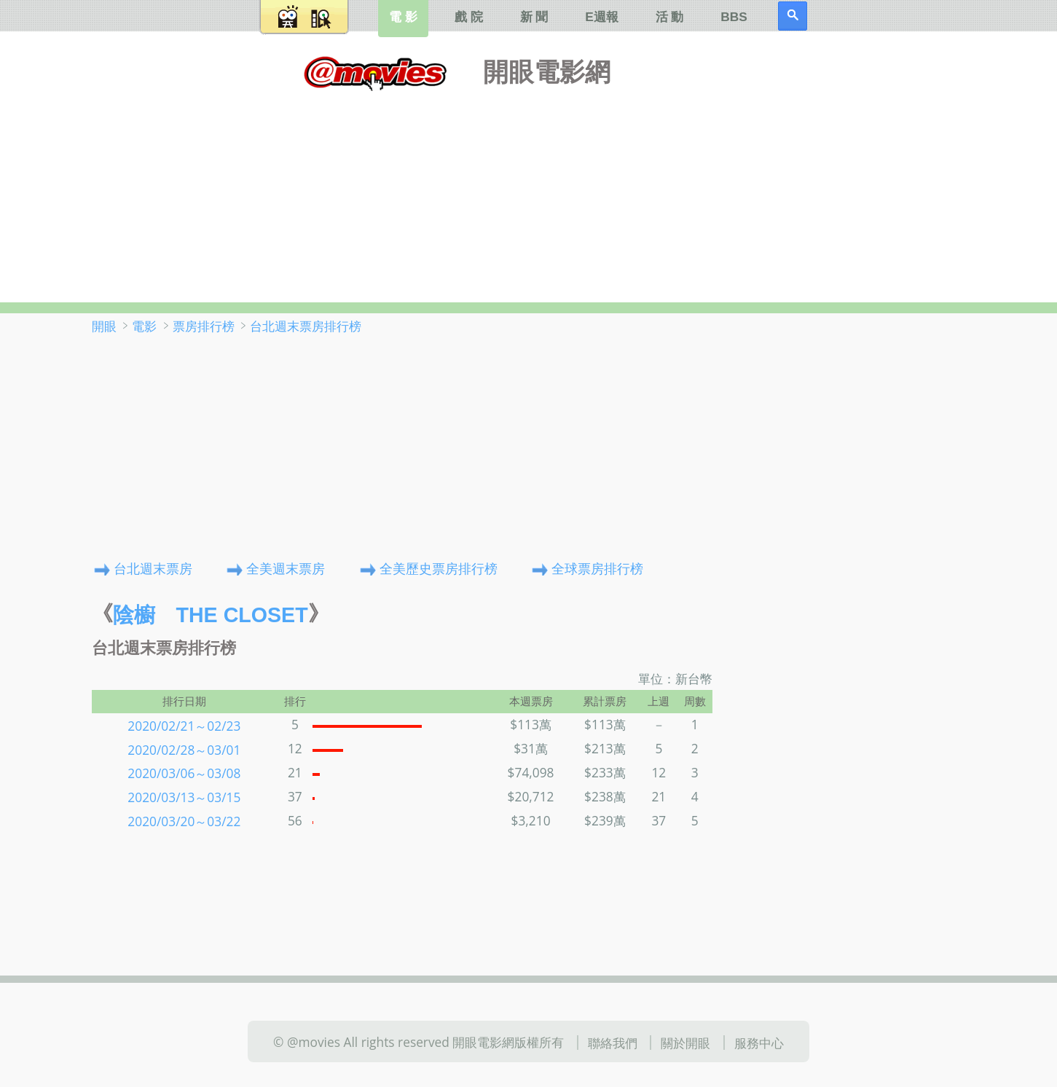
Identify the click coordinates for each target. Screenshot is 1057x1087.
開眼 (104, 325)
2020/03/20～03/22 (183, 821)
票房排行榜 (204, 325)
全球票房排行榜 (597, 567)
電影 (144, 325)
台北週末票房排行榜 (305, 325)
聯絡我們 (612, 1042)
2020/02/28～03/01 (183, 749)
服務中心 (759, 1042)
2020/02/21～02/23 (183, 725)
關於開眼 (685, 1042)
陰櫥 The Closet (210, 615)
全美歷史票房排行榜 (439, 567)
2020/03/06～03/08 (183, 773)
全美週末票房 (285, 567)
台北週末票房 (153, 567)
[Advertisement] (529, 193)
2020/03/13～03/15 (183, 797)
